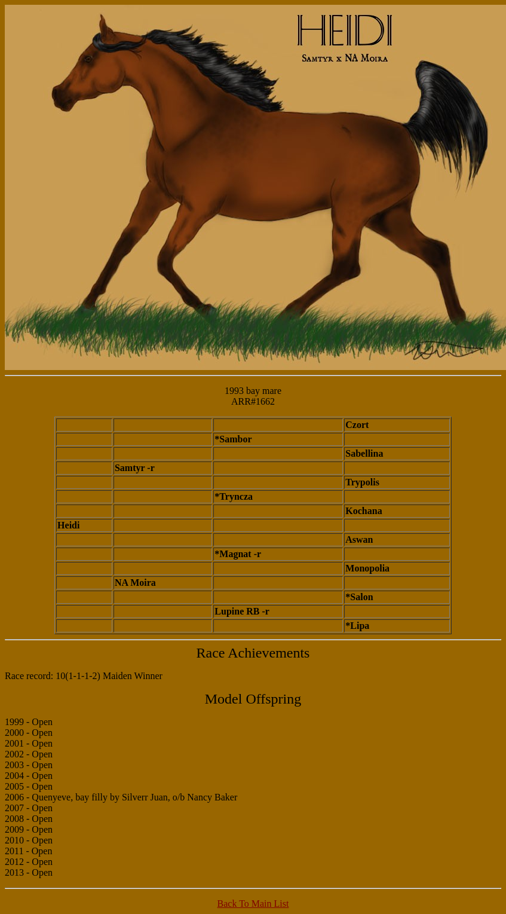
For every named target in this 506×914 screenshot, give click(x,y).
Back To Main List (253, 903)
